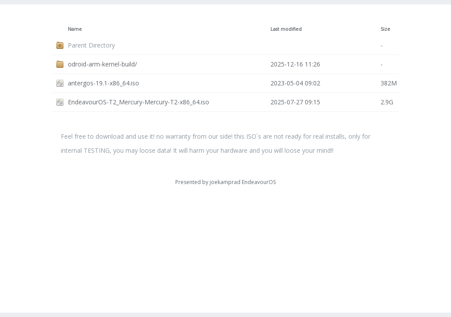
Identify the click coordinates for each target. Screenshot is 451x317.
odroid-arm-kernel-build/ (102, 64)
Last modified (286, 29)
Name (75, 29)
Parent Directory (91, 45)
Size (385, 29)
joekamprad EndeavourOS (243, 182)
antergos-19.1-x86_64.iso (103, 83)
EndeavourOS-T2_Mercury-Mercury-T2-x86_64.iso (138, 102)
